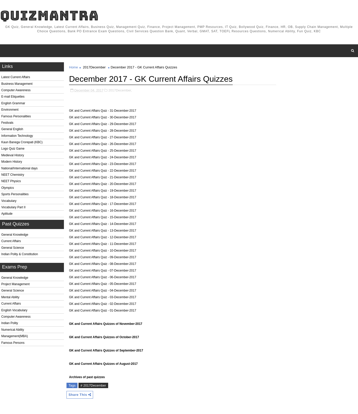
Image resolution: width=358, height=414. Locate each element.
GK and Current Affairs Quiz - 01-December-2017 (102, 310)
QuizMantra (49, 15)
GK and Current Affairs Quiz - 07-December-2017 (102, 270)
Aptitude (7, 213)
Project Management (15, 284)
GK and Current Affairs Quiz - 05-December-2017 (102, 284)
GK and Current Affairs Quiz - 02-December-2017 (102, 304)
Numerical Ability (12, 330)
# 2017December (93, 385)
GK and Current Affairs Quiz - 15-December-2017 (102, 217)
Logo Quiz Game (13, 148)
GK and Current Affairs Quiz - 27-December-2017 (102, 137)
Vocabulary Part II (13, 207)
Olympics (7, 188)
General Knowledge (14, 234)
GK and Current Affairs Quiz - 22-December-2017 (102, 170)
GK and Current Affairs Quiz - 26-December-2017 (102, 144)
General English (12, 129)
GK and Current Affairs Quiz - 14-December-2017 (102, 224)
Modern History (11, 161)
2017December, (120, 90)
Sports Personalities (15, 194)
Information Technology (17, 136)
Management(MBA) (14, 336)
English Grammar (13, 103)
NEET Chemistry (12, 175)
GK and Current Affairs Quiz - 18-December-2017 (102, 197)
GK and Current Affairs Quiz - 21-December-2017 (102, 177)
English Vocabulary (14, 310)
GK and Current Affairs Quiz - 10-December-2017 (102, 250)
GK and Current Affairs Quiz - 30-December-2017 (102, 117)
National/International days (19, 168)
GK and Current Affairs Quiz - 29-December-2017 (102, 124)
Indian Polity (9, 323)
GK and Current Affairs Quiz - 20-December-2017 (102, 184)
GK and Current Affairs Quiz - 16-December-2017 (102, 210)
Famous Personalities (16, 116)
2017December (94, 67)
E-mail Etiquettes (13, 96)
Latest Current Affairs (15, 77)
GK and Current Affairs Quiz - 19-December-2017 (102, 190)
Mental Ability (10, 297)
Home (73, 67)
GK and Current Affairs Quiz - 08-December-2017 (102, 264)
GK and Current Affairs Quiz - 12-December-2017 (102, 237)
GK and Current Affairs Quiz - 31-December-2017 (102, 110)
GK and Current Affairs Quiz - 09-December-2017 (102, 257)
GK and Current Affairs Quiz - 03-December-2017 (102, 297)
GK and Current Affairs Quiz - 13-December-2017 (102, 230)
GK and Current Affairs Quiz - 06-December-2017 (102, 277)
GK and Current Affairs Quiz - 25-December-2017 (102, 150)
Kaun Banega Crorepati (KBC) (21, 142)
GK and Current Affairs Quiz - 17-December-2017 (102, 204)
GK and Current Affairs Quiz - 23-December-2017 (102, 164)
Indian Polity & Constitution (19, 254)
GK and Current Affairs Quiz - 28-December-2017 (102, 130)
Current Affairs (11, 241)
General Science (12, 248)
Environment (9, 109)
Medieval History (12, 155)
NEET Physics (11, 181)
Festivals (7, 123)
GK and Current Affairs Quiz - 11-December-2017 (102, 244)
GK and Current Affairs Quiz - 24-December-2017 (102, 157)
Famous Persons (13, 343)
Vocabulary (8, 201)
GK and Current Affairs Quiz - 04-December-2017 (102, 290)
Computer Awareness (16, 90)
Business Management (16, 84)
